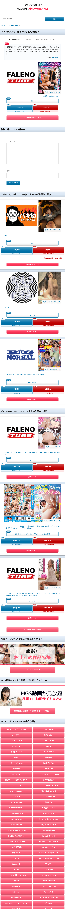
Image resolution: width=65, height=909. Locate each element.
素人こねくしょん (48, 521)
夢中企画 (16, 582)
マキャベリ (16, 756)
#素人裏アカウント (49, 554)
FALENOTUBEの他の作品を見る (32, 85)
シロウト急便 (48, 510)
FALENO (16, 751)
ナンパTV (16, 465)
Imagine (16, 594)
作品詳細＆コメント (32, 200)
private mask (16, 622)
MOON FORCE (49, 610)
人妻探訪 (16, 717)
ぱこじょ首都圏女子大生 (48, 515)
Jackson (16, 476)
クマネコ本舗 (16, 532)
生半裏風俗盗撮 (48, 661)
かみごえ (49, 672)
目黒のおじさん (16, 768)
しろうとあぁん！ (48, 711)
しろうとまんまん (16, 493)
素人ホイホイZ (49, 493)
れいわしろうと (48, 566)
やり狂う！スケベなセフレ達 (16, 678)
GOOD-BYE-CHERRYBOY (16, 745)
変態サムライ (16, 773)
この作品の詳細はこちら (50, 64)
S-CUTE (16, 504)
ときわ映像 (49, 762)
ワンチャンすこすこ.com (49, 549)
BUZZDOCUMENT (16, 538)
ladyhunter (16, 627)
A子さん (49, 633)
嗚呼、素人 (49, 773)
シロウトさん (49, 678)
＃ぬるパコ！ (48, 706)
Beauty (48, 639)
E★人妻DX (49, 650)
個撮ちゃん (49, 739)
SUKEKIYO (49, 482)
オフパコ (16, 639)
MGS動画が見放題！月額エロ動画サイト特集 (32, 441)
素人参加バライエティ (49, 627)
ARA (48, 476)
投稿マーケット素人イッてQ (16, 510)
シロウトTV (49, 459)
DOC (16, 599)
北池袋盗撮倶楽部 (16, 543)
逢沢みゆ (17, 307)
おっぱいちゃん (48, 577)
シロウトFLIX (49, 526)
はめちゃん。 (16, 734)
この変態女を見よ (48, 655)
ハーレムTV (49, 470)
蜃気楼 (48, 717)
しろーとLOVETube (49, 616)
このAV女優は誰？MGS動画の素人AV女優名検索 (31, 835)
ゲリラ (16, 588)
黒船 (16, 487)
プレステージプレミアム (16, 459)
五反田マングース (48, 768)
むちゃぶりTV (16, 711)
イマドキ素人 (16, 554)
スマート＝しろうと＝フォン (16, 672)
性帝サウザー (48, 700)
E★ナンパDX (16, 549)
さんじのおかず (48, 745)
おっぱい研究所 (16, 577)
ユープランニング (48, 689)
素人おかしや (48, 543)
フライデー (16, 728)
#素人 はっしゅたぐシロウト (16, 667)
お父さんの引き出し (16, 706)
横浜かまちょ (16, 689)
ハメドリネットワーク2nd (48, 504)
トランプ (16, 644)
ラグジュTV (49, 465)
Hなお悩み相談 (49, 560)
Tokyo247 (48, 622)
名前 (8, 139)
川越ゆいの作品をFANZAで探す (54, 194)
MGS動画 (55, 57)
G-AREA (16, 616)
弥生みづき (17, 342)
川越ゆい (19, 75)
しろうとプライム (48, 605)
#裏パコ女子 (48, 667)
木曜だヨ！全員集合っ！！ (48, 588)
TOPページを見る (32, 783)
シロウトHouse (16, 521)
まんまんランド (48, 728)
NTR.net (49, 487)
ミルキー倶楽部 (48, 734)
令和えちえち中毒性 (16, 695)
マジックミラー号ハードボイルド (49, 723)
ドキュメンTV (16, 470)
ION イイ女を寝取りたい (16, 560)
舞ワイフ (49, 594)
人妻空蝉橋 (16, 650)
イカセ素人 (49, 751)
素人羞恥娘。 (16, 723)
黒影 (16, 610)
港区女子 (49, 532)
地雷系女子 (16, 739)
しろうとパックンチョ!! (16, 683)
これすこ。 (16, 515)
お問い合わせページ (32, 840)
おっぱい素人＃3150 (16, 566)
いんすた (16, 526)
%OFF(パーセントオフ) (48, 582)
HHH (16, 661)
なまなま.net (16, 482)
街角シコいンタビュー (16, 762)
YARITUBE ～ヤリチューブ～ (16, 633)
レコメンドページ (33, 420)
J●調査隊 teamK (48, 538)
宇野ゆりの (17, 378)
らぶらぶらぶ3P (49, 695)
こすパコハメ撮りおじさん (16, 605)
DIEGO (48, 683)
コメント (10, 109)
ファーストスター (48, 756)
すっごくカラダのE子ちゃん (49, 644)
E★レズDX (16, 655)
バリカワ (49, 599)
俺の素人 (49, 498)
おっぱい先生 (16, 700)
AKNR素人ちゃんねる (16, 571)
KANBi (16, 498)
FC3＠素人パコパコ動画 (48, 571)
